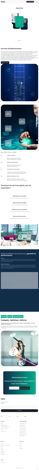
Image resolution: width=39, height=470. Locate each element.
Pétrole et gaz (3, 452)
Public (2, 443)
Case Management (22, 425)
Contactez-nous (3, 462)
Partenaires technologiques (5, 426)
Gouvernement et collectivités (5, 445)
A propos (2, 423)
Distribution (2, 454)
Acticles (21, 445)
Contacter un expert (5, 62)
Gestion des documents (23, 423)
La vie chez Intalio (3, 431)
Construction (3, 451)
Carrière (2, 429)
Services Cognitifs (22, 435)
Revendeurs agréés (4, 425)
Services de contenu (22, 431)
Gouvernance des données (23, 434)
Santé (2, 448)
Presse (20, 443)
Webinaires (21, 448)
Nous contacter (14, 388)
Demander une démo (30, 1)
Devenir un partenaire (4, 428)
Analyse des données (23, 426)
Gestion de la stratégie (23, 429)
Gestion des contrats (23, 428)
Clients (21, 446)
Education (2, 449)
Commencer (19, 410)
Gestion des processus (23, 432)
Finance (2, 446)
